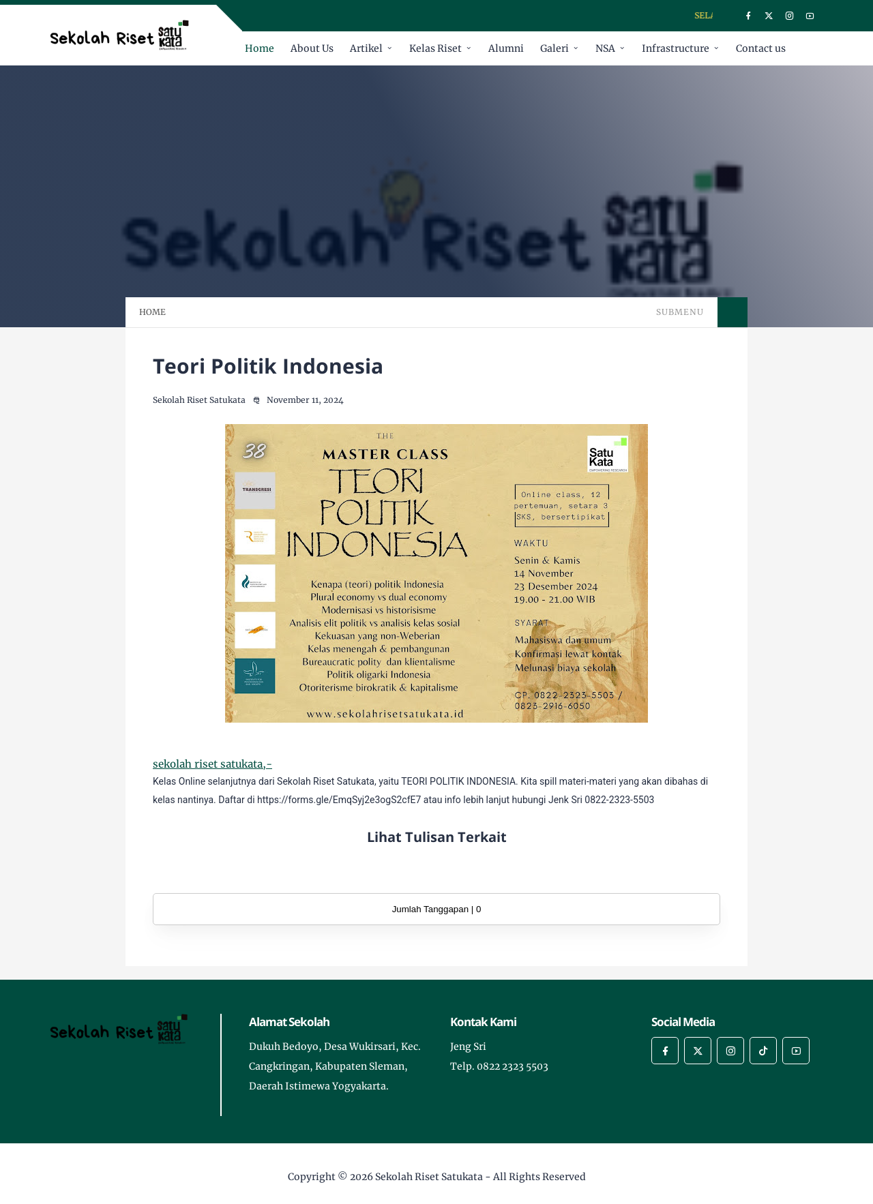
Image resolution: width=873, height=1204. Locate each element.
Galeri (554, 48)
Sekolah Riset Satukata (429, 1177)
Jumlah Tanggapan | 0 (437, 909)
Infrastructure (675, 48)
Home (259, 48)
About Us (312, 48)
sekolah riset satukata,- (212, 763)
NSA (605, 48)
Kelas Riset (435, 48)
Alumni (506, 48)
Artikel (366, 48)
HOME (152, 312)
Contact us (761, 48)
